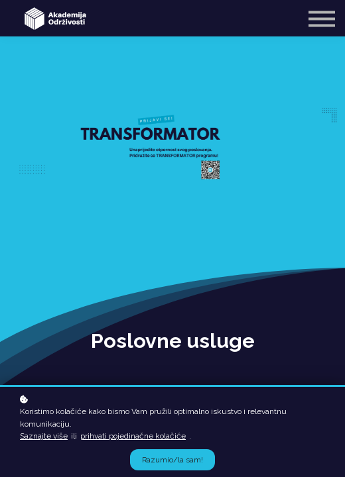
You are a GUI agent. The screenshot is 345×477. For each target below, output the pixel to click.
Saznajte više (44, 436)
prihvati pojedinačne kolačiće (133, 436)
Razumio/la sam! (172, 459)
